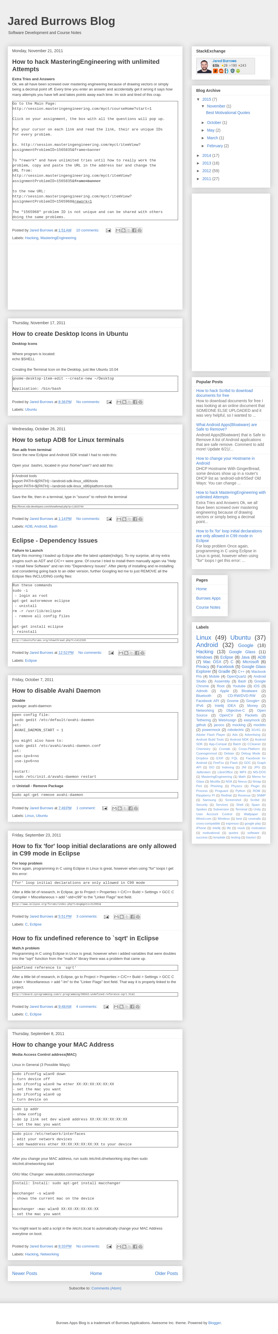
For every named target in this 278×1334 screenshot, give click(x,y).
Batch (237, 744)
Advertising (252, 734)
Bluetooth (203, 696)
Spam (255, 804)
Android (40, 526)
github (201, 725)
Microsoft (251, 661)
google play (253, 823)
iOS (257, 686)
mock (241, 828)
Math (242, 776)
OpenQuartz (236, 676)
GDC (247, 762)
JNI (243, 767)
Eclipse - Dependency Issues (55, 540)
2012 (207, 170)
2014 (207, 155)
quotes (233, 832)
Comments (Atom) (106, 1288)
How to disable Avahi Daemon (56, 690)
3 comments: (87, 916)
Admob (202, 691)
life (229, 828)
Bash (53, 526)
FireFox (218, 762)
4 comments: (87, 1006)
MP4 (243, 772)
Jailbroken (203, 772)
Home (96, 1273)
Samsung (209, 800)
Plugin (255, 786)
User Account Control (214, 814)
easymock (252, 720)
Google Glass (242, 652)
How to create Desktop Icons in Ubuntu (70, 333)
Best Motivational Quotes (228, 112)
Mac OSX (212, 661)
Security (202, 804)
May (211, 130)
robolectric (236, 730)
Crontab (224, 749)
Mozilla (215, 781)
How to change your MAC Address (63, 1044)
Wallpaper (251, 814)
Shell (239, 804)
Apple (224, 691)
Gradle (224, 671)
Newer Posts (24, 1273)
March (213, 138)
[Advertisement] (95, 276)
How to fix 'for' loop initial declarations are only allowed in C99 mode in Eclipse (229, 536)
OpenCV (226, 715)
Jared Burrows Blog (61, 21)
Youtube (239, 686)
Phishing (216, 786)
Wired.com (203, 818)
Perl (199, 786)
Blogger (214, 1323)
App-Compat (218, 744)
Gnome (232, 701)
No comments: (88, 402)
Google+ (253, 701)
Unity (257, 809)
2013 (207, 163)
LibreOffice (225, 772)
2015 (207, 99)
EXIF (219, 758)
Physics (236, 786)
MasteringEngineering (58, 238)
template (219, 837)
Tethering (203, 720)
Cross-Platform (249, 749)
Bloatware (249, 691)
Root (220, 686)
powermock (211, 730)
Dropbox (202, 758)
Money (252, 706)
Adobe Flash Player (210, 734)
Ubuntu (31, 409)
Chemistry (203, 749)
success (202, 837)
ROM (256, 791)
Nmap (257, 781)
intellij (217, 828)
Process (202, 791)
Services (222, 804)
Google (245, 645)
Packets (251, 715)
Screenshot (233, 800)
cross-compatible (208, 823)
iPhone (201, 828)
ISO (211, 767)
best (239, 818)
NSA (229, 781)
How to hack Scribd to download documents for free (224, 393)
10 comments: (88, 230)
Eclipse (31, 660)
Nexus (242, 781)
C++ (241, 672)
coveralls (254, 818)
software (253, 832)
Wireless (224, 818)
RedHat (226, 795)
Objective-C (235, 711)
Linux (29, 816)
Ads (235, 734)
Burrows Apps (208, 598)
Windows (204, 657)
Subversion (221, 809)
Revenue (244, 795)
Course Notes (208, 607)
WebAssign (227, 720)
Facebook (225, 666)
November (216, 106)
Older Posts (166, 1273)
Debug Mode (250, 753)
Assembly (222, 681)
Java (245, 657)
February (215, 146)
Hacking (32, 238)
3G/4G (256, 730)
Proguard (221, 791)
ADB (29, 526)
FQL (235, 758)
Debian (229, 753)
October (214, 122)
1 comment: (86, 808)
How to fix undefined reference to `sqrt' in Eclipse (85, 938)
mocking (238, 725)
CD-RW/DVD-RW (241, 696)
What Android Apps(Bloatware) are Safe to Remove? (226, 427)
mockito (260, 725)
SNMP (261, 795)
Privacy (202, 666)
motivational (211, 832)
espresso (232, 823)
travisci (251, 837)
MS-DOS (259, 772)
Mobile (214, 676)
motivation (258, 828)
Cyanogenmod (206, 753)
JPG (257, 767)
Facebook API (207, 701)
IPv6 (199, 706)
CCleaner (254, 744)
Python (240, 791)
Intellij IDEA (225, 706)
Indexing (228, 767)
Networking (49, 1254)
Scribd (254, 800)
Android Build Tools (210, 739)
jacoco (219, 725)
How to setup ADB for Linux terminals (68, 439)
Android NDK (239, 739)
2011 (207, 178)
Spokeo (201, 809)
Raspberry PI (205, 795)
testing (235, 837)
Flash (234, 762)
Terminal (241, 809)
